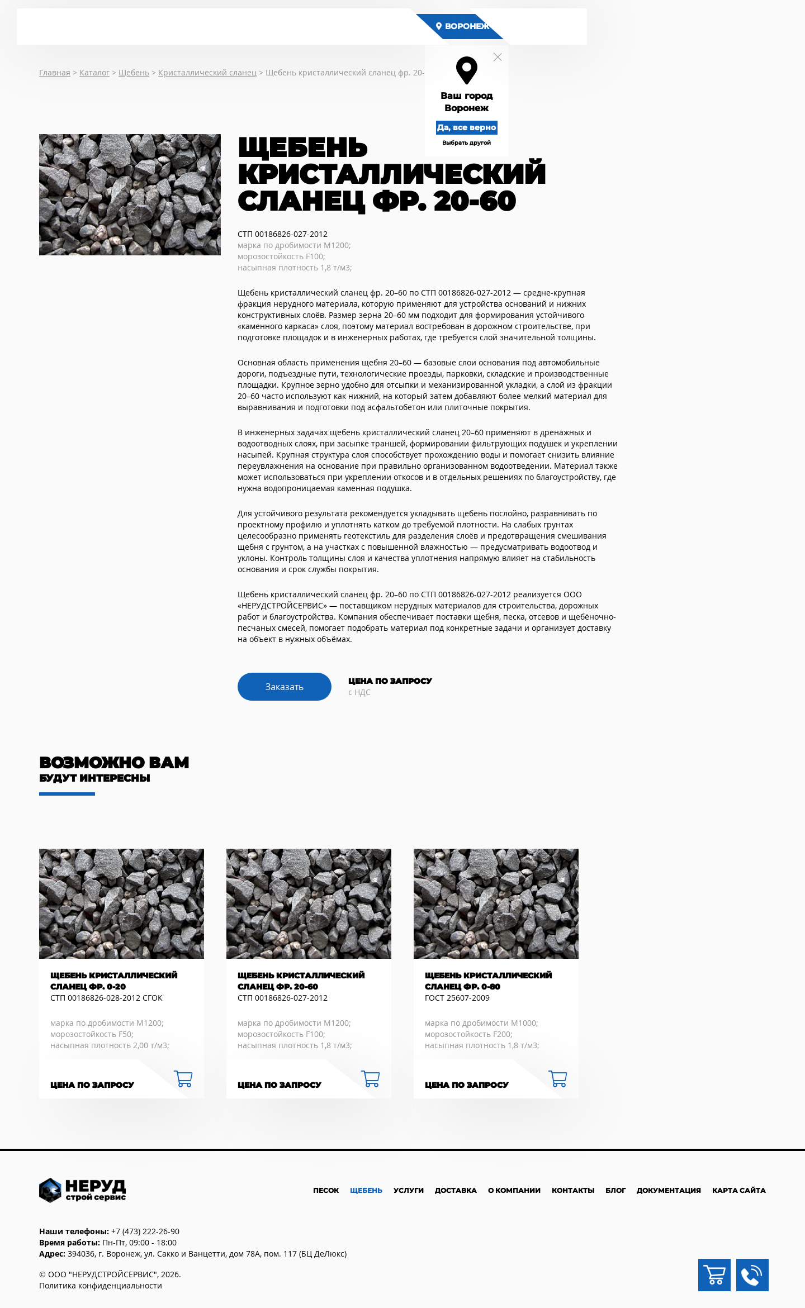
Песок (326, 1190)
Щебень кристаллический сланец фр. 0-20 (113, 981)
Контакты (573, 1190)
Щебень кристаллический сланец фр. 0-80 (488, 981)
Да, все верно (477, 127)
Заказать (285, 687)
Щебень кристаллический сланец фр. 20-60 (301, 981)
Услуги (409, 1190)
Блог (615, 1190)
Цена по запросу (92, 1085)
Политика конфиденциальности (100, 1285)
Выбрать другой (477, 142)
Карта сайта (739, 1190)
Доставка (456, 1190)
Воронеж (473, 26)
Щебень (366, 1190)
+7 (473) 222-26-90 (145, 1231)
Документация (669, 1190)
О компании (514, 1190)
